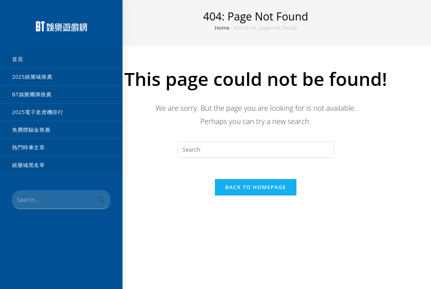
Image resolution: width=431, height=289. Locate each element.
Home (222, 27)
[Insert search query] (256, 150)
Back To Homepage (255, 190)
